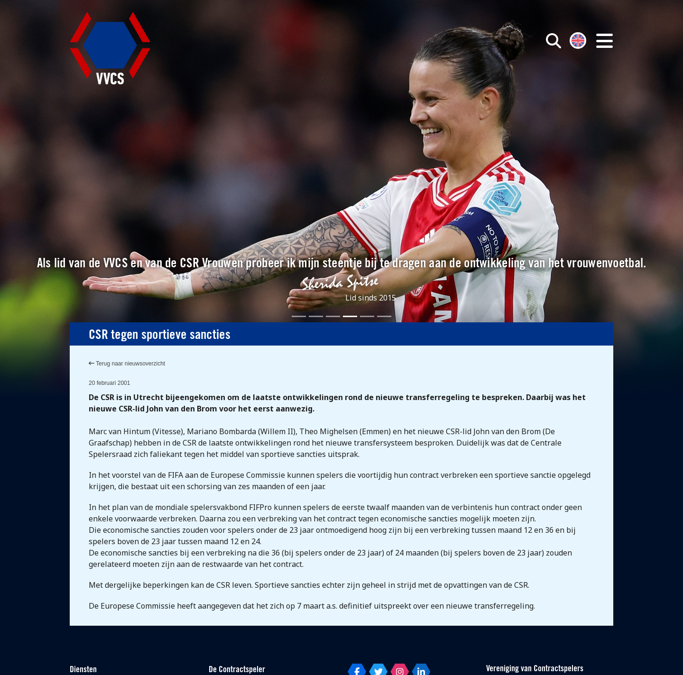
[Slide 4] (350, 316)
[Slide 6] (384, 316)
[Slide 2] (316, 316)
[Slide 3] (333, 316)
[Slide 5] (367, 316)
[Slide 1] (299, 316)
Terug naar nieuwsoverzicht (127, 363)
